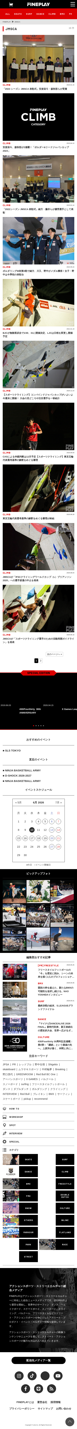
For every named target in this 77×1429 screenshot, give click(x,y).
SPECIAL (11, 1141)
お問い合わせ (63, 1408)
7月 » (58, 802)
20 (51, 838)
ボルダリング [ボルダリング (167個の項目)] (39, 1089)
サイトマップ (45, 1408)
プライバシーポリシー (21, 1408)
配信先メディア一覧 (38, 1360)
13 (51, 829)
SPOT (9, 1125)
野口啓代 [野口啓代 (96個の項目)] (8, 1074)
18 (38, 838)
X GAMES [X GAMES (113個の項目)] (32, 1079)
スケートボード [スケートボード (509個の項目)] (11, 1098)
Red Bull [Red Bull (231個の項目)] (25, 1094)
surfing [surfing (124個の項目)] (25, 1084)
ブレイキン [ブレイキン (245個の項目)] (39, 1094)
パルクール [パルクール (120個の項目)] (47, 1079)
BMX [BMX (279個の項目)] (51, 1094)
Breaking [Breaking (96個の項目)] (60, 1069)
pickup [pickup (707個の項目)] (27, 1098)
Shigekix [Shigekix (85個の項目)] (53, 1064)
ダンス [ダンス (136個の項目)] (6, 1089)
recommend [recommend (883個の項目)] (40, 1098)
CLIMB (52, 14)
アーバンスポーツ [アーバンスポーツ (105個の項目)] (13, 1079)
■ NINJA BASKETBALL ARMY (22, 770)
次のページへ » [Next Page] (54, 654)
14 (58, 829)
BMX (62, 14)
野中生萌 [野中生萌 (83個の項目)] (40, 1064)
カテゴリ (11, 1150)
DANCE (40, 14)
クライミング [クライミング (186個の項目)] (57, 1089)
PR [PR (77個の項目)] (14, 1064)
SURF (29, 14)
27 (51, 846)
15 (18, 838)
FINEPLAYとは (25, 1402)
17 (31, 838)
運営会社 (42, 1402)
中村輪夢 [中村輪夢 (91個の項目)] (47, 1069)
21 (58, 838)
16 (25, 838)
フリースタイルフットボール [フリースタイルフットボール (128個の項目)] (48, 1084)
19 (45, 838)
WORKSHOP (13, 1117)
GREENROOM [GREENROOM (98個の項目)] (24, 1074)
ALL (7, 14)
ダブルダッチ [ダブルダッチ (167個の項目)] (21, 1089)
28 (58, 846)
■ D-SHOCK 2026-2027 (17, 775)
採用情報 (55, 1402)
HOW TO (11, 1108)
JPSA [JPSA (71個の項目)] (6, 1064)
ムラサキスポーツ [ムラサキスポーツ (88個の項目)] (28, 1069)
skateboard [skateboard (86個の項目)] (9, 1069)
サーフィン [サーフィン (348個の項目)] (63, 1094)
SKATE (18, 14)
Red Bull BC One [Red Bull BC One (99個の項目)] (45, 1074)
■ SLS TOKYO (12, 750)
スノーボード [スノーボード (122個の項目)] (10, 1084)
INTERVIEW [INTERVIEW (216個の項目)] (10, 1094)
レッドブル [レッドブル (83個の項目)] (25, 1064)
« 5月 (18, 802)
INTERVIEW (12, 1133)
